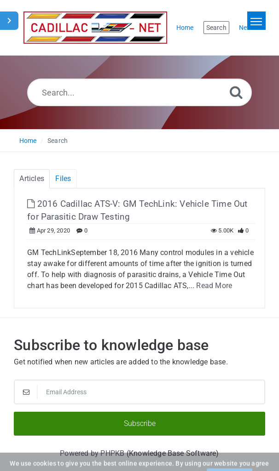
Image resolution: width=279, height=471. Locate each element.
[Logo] (95, 27)
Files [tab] (63, 178)
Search (57, 140)
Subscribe (140, 423)
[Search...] (139, 92)
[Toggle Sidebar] (9, 20)
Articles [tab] (31, 178)
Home (28, 140)
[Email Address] (139, 392)
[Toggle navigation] (256, 20)
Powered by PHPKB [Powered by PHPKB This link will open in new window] (92, 453)
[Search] (236, 92)
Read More (214, 285)
